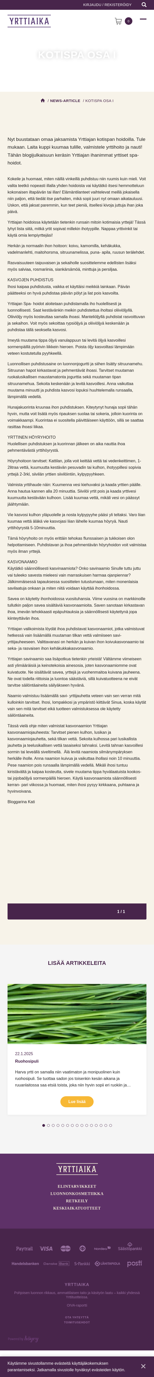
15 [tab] (110, 1125)
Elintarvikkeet (77, 1186)
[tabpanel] (77, 1049)
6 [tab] (67, 1125)
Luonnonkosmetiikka (77, 1193)
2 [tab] (48, 1125)
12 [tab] (96, 1125)
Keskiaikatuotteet (77, 1208)
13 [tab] (101, 1125)
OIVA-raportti (77, 1305)
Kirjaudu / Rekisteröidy (107, 5)
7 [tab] (72, 1125)
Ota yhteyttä (77, 1317)
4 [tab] (58, 1125)
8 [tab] (77, 1125)
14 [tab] (105, 1125)
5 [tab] (62, 1125)
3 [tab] (53, 1125)
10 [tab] (86, 1125)
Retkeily (77, 1201)
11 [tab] (91, 1125)
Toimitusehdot (77, 1322)
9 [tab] (82, 1125)
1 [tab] (43, 1125)
